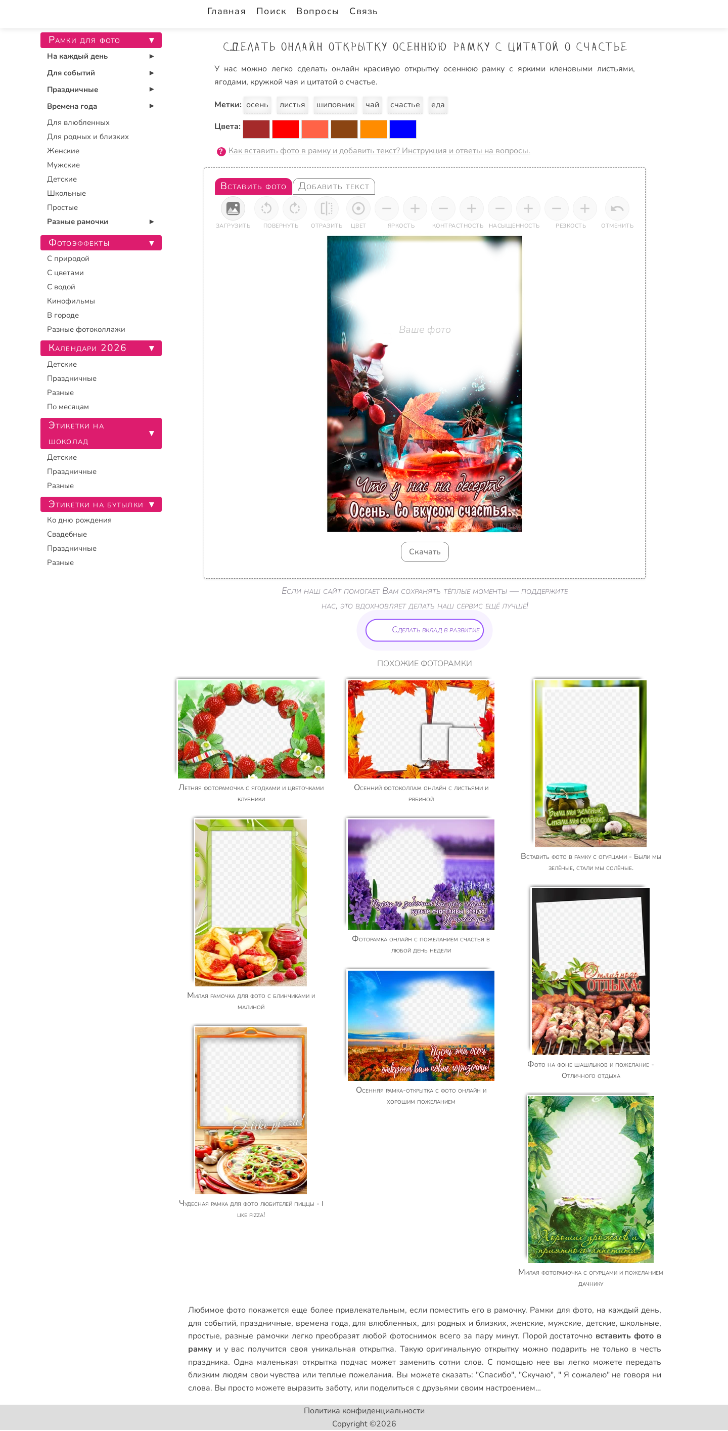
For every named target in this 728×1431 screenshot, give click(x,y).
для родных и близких (464, 1323)
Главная (226, 11)
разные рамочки (257, 1335)
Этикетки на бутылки (96, 504)
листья (292, 104)
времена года (322, 1323)
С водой (61, 287)
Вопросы (317, 11)
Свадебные (67, 534)
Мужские (63, 165)
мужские (564, 1323)
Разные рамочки (77, 221)
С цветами (65, 273)
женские (527, 1323)
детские (601, 1323)
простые (204, 1335)
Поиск (271, 11)
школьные (639, 1323)
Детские (62, 179)
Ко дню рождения (79, 520)
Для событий (71, 73)
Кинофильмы (71, 301)
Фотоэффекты (79, 242)
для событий (212, 1323)
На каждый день (77, 56)
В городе (63, 315)
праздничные (265, 1323)
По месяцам (68, 407)
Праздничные (72, 89)
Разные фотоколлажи (86, 329)
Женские (63, 151)
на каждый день (628, 1310)
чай (372, 104)
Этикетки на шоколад (76, 433)
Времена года (72, 106)
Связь (363, 11)
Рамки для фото (561, 1310)
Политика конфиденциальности (364, 1410)
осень (257, 104)
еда (438, 104)
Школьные (66, 193)
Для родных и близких (88, 137)
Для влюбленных (78, 122)
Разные (60, 392)
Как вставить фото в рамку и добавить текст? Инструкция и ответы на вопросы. (379, 150)
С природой (68, 258)
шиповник (335, 104)
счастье (405, 104)
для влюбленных (384, 1323)
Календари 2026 (88, 348)
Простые (62, 207)
